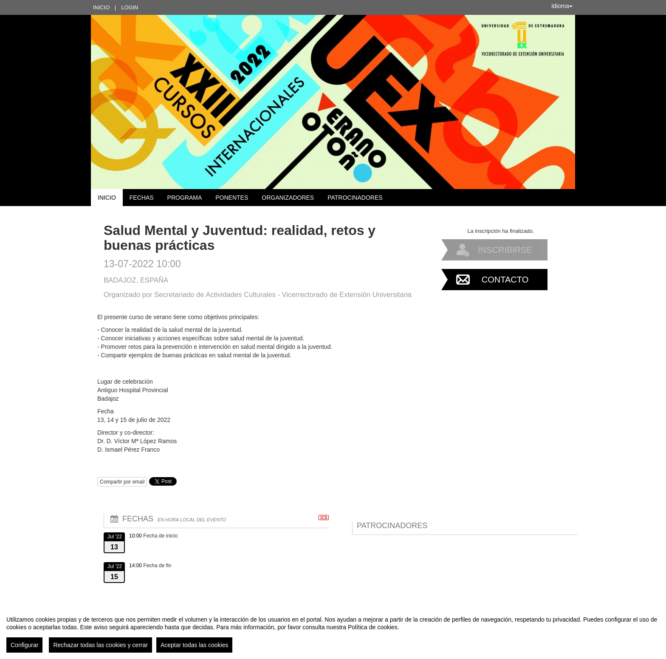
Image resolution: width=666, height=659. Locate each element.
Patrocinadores (354, 197)
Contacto (505, 279)
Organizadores (288, 197)
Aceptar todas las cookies (195, 645)
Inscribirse (505, 250)
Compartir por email (122, 482)
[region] (333, 631)
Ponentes (231, 197)
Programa (184, 197)
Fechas (142, 197)
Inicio (101, 7)
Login (129, 7)
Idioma (562, 6)
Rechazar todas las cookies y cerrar (100, 645)
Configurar (24, 645)
